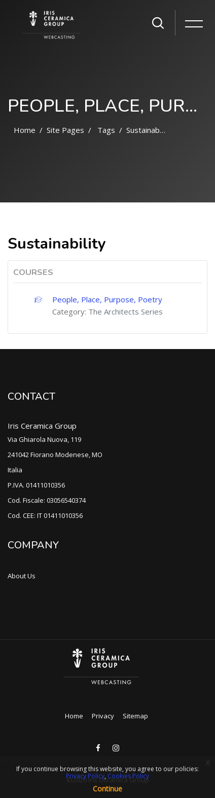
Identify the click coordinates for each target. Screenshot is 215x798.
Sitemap (135, 715)
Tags (106, 130)
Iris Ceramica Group (42, 426)
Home (24, 130)
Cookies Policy (128, 776)
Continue (107, 788)
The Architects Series (125, 311)
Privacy (103, 715)
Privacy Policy (85, 776)
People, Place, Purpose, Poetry (107, 299)
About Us (21, 575)
